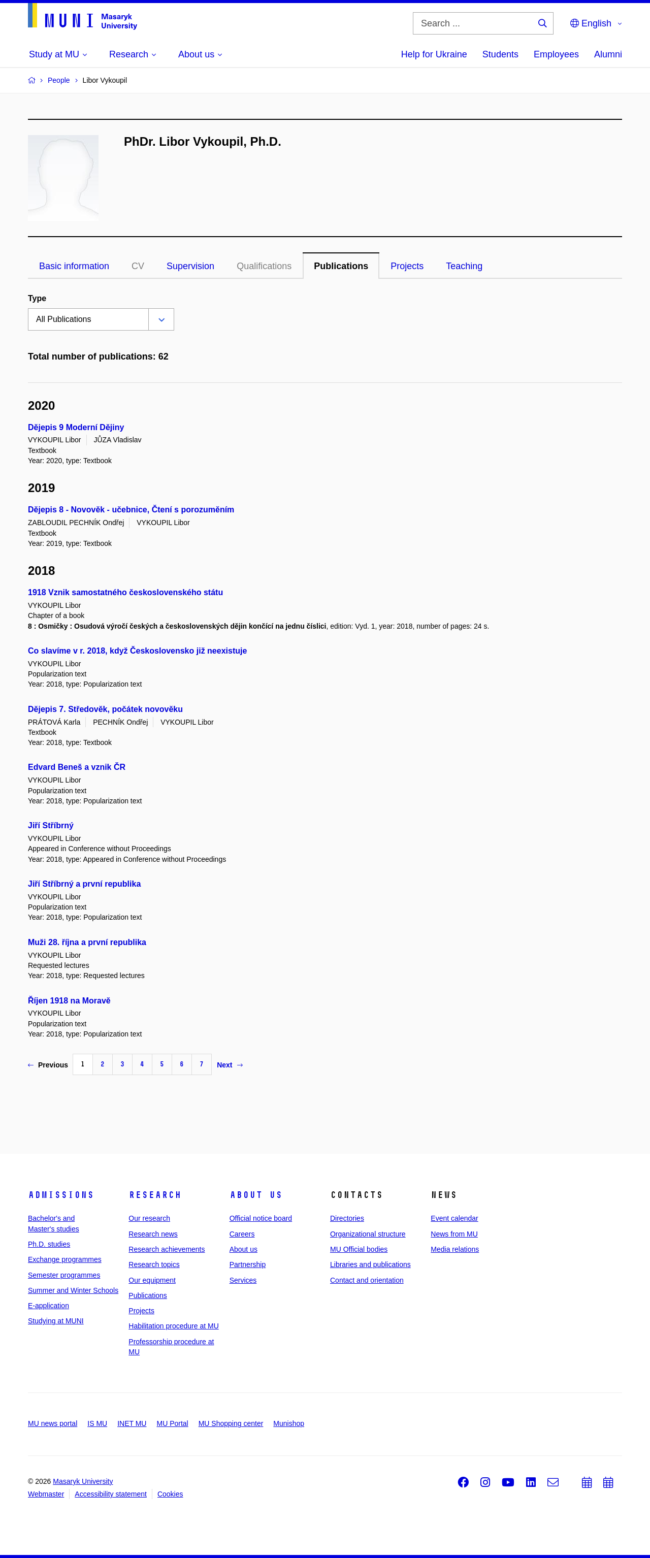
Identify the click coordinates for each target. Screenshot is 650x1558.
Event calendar (454, 1218)
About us (256, 1194)
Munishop (288, 1423)
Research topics (153, 1264)
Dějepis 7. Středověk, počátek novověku (105, 709)
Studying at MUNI (56, 1321)
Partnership (248, 1264)
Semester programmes (64, 1275)
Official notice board (261, 1218)
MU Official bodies (358, 1249)
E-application (48, 1306)
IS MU (97, 1423)
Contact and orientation (367, 1280)
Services (243, 1280)
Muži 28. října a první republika (87, 942)
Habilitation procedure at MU (173, 1326)
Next (229, 1065)
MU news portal (52, 1423)
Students (500, 54)
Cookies (170, 1494)
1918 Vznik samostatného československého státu (125, 592)
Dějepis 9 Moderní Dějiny (76, 427)
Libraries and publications (370, 1264)
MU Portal (172, 1423)
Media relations (455, 1249)
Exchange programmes (65, 1259)
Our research (149, 1218)
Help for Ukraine (434, 54)
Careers (242, 1234)
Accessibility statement (111, 1494)
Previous (48, 1065)
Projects (407, 266)
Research (154, 1194)
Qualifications (264, 266)
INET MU (131, 1423)
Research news (153, 1234)
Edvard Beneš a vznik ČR (76, 767)
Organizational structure (368, 1234)
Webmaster (46, 1494)
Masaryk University (83, 1481)
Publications (341, 266)
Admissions (61, 1194)
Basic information (74, 266)
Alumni (608, 54)
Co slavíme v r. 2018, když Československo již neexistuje (137, 650)
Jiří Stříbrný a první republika (84, 884)
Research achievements (166, 1249)
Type (37, 298)
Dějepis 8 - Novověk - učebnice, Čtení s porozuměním (131, 509)
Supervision (190, 266)
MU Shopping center (231, 1423)
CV (138, 266)
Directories (347, 1218)
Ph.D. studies (49, 1244)
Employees (556, 54)
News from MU (454, 1234)
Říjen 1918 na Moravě (69, 1000)
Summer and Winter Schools (73, 1290)
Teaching (464, 266)
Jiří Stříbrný (51, 825)
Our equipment (152, 1280)
